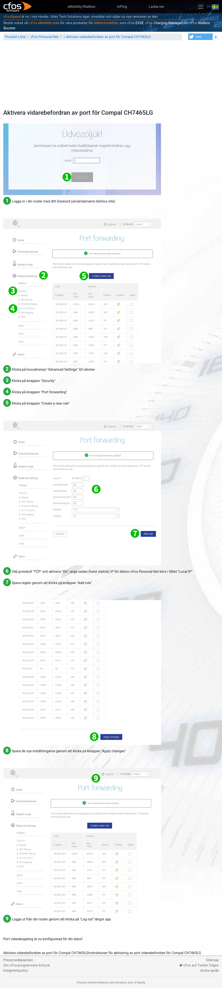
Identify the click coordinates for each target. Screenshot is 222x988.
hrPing (122, 7)
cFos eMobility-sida (44, 23)
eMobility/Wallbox (81, 7)
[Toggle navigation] (201, 6)
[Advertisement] (111, 76)
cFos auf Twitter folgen (199, 965)
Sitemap (212, 960)
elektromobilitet (106, 23)
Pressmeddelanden (18, 960)
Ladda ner (156, 7)
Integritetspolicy (15, 970)
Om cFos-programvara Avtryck (26, 965)
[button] (200, 36)
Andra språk (209, 970)
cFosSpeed (12, 17)
